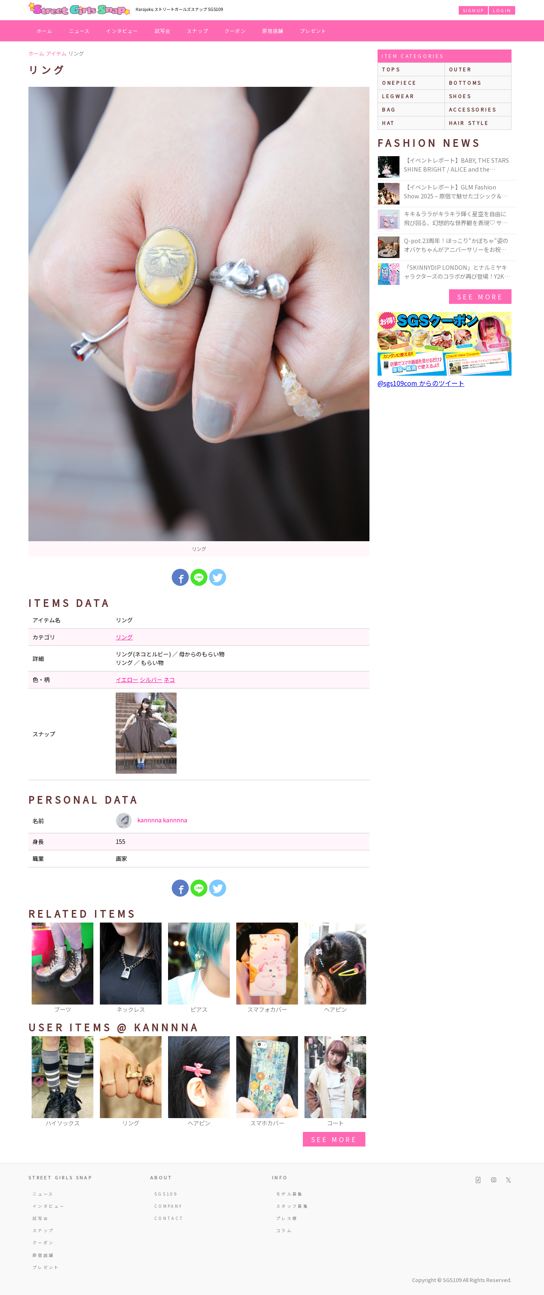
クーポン (235, 30)
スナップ (197, 30)
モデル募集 (289, 1194)
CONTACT (169, 1218)
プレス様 (287, 1218)
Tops (391, 69)
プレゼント (313, 30)
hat (388, 122)
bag (389, 109)
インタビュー (122, 30)
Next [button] (359, 968)
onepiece (399, 82)
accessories (473, 109)
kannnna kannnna (151, 821)
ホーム (45, 30)
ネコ (169, 679)
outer (460, 69)
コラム (284, 1230)
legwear (398, 95)
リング (124, 637)
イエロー (127, 679)
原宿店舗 (273, 30)
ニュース (79, 30)
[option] (198, 322)
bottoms (465, 82)
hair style (469, 122)
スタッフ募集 (292, 1206)
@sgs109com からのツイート (421, 383)
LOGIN (502, 10)
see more (334, 1139)
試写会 (163, 30)
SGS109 (166, 1194)
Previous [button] (38, 968)
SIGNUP (473, 10)
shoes (460, 95)
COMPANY (168, 1206)
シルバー (151, 679)
